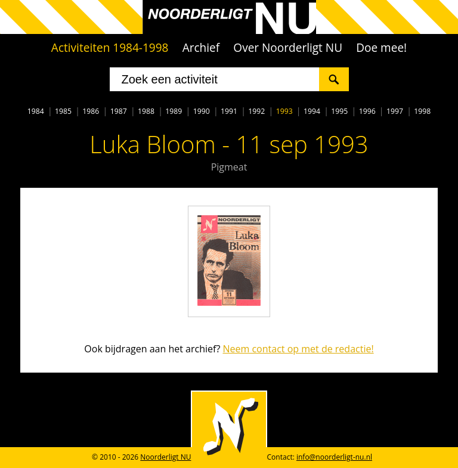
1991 (229, 111)
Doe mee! (381, 47)
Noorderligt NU (165, 457)
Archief (201, 47)
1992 (256, 111)
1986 (90, 111)
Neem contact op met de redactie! (297, 348)
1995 (339, 111)
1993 (284, 111)
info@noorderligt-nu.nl (334, 457)
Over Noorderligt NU (287, 47)
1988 (146, 111)
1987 (118, 111)
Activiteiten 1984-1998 (110, 47)
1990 (201, 111)
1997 (394, 111)
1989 (173, 111)
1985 (63, 111)
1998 (422, 111)
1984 (35, 111)
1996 (367, 111)
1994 (312, 111)
